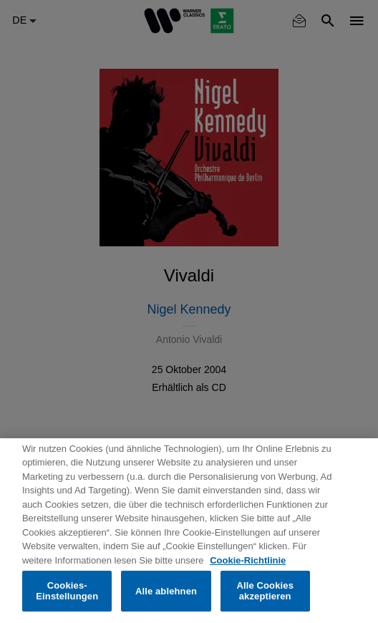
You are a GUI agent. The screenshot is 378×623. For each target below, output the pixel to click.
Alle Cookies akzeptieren (265, 591)
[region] (189, 530)
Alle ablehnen (166, 591)
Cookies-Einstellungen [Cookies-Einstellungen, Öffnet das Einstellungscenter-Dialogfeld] (67, 591)
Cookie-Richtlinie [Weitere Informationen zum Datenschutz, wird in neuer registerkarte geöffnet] (248, 560)
